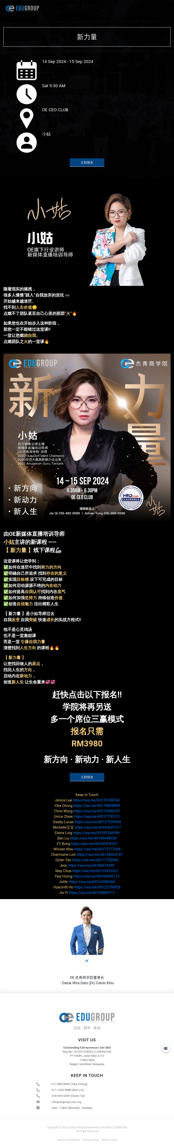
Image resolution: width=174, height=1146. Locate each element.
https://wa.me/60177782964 (87, 860)
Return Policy (109, 1139)
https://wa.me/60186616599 (87, 865)
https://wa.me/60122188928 (87, 887)
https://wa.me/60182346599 (87, 833)
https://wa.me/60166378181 (87, 844)
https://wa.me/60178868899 (87, 805)
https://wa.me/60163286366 (87, 882)
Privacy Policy (91, 1139)
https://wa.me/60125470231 (87, 871)
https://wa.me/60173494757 (87, 811)
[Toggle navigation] (164, 8)
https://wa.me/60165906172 (87, 876)
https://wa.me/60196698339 (86, 838)
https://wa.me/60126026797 (87, 854)
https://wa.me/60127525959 (87, 822)
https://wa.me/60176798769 (87, 800)
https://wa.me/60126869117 (87, 892)
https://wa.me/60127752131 (87, 816)
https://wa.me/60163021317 (87, 827)
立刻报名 (87, 162)
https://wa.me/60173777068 (87, 849)
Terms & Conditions (68, 1139)
